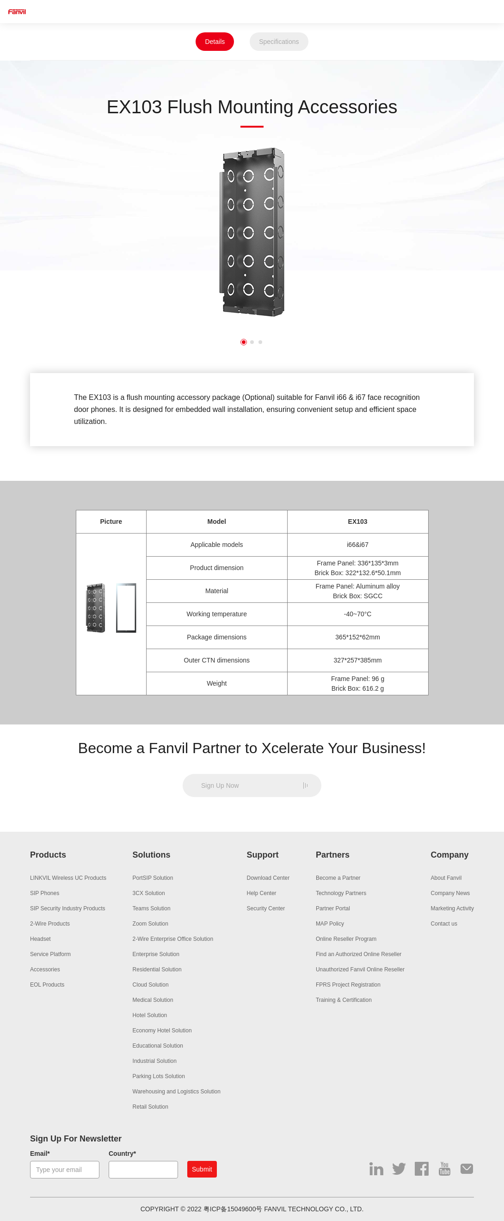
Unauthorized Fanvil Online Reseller (360, 969)
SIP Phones (44, 893)
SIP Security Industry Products (67, 908)
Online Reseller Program (346, 939)
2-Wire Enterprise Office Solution (173, 939)
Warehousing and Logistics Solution (177, 1091)
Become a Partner (338, 878)
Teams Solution (152, 908)
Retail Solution (150, 1107)
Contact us (444, 923)
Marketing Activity (452, 908)
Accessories (45, 969)
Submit (202, 1169)
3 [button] (260, 342)
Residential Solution (157, 969)
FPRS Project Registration (348, 985)
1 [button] (244, 342)
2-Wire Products (50, 923)
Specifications (279, 41)
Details (215, 41)
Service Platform (50, 954)
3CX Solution (149, 893)
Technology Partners (341, 893)
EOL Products (47, 985)
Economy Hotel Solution (162, 1030)
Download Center (268, 878)
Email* (40, 1153)
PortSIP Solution (153, 878)
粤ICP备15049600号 (233, 1209)
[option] (252, 231)
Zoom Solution (150, 923)
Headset (40, 939)
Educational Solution (158, 1046)
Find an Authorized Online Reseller (358, 954)
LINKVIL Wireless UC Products (68, 878)
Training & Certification (344, 1000)
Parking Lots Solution (159, 1076)
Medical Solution (153, 1000)
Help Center (262, 893)
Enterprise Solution (156, 954)
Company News (450, 893)
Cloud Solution (151, 985)
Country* (122, 1153)
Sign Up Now (220, 785)
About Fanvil (446, 878)
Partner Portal (333, 908)
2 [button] (252, 342)
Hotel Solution (150, 1015)
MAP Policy (330, 923)
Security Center (266, 908)
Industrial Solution (155, 1061)
